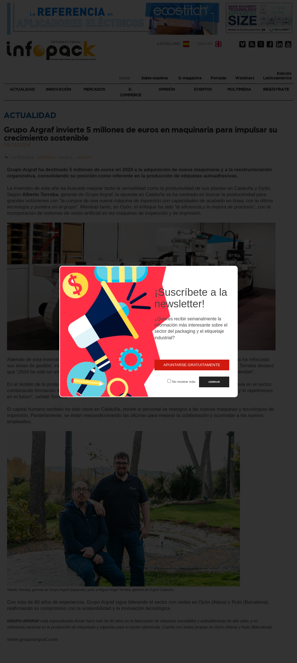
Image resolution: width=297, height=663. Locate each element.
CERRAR (214, 381)
